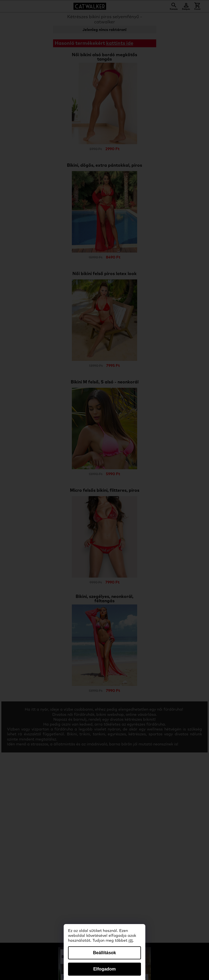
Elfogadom (104, 969)
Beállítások (104, 952)
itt (130, 941)
